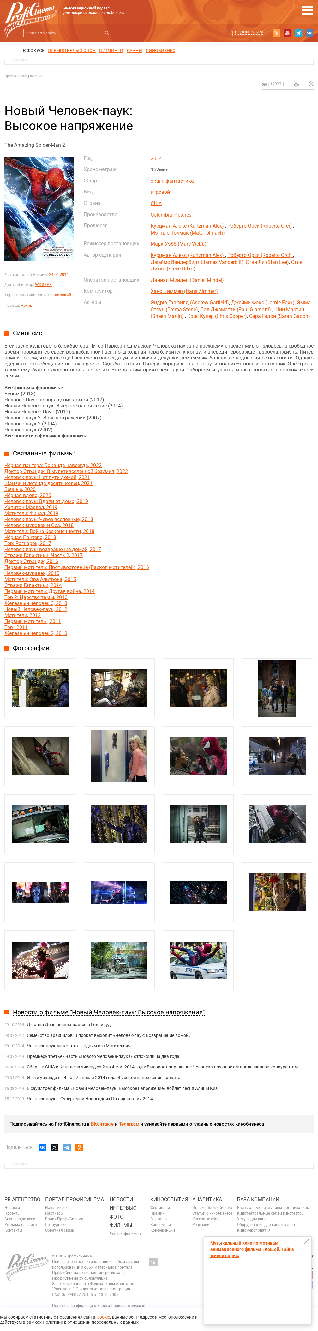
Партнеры (54, 1213)
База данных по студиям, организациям (273, 1207)
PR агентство (22, 1200)
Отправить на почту (311, 83)
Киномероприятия (254, 1230)
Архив (26, 305)
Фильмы (121, 1225)
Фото (116, 1217)
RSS (276, 33)
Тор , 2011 (16, 627)
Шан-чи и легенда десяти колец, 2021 (48, 483)
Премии (157, 1213)
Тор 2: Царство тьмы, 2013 (36, 597)
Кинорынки (160, 1224)
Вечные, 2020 (20, 489)
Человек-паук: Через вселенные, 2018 (48, 519)
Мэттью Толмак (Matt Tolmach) (188, 233)
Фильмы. (37, 76)
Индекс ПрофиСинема (212, 1207)
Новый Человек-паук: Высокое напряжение (55, 406)
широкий (62, 295)
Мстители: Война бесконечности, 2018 (49, 531)
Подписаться (249, 32)
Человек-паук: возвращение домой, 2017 (52, 549)
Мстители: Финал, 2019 (31, 513)
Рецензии (200, 1224)
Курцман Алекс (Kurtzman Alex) (188, 226)
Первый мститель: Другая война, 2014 (49, 591)
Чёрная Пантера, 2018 (30, 537)
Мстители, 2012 (22, 615)
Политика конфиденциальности (81, 1306)
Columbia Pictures (171, 215)
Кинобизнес (160, 50)
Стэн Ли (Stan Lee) (267, 262)
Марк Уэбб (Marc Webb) (179, 244)
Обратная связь (59, 1230)
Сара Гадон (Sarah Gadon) (279, 316)
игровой (160, 192)
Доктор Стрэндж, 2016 (31, 561)
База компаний (258, 1200)
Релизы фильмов (125, 1234)
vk (309, 33)
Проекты (12, 1213)
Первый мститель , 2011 (32, 621)
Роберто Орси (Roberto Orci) (260, 226)
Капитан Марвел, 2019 (30, 507)
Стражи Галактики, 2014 (33, 585)
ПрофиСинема (15, 76)
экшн (157, 181)
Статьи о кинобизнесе (212, 1213)
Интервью (123, 1208)
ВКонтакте (102, 1124)
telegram (298, 33)
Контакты (13, 1230)
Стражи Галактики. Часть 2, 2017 (43, 555)
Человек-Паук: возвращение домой (46, 400)
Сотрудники (56, 1224)
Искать (107, 33)
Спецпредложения (21, 1219)
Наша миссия (57, 1207)
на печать (296, 84)
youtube (287, 33)
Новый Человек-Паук (29, 412)
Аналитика (207, 1200)
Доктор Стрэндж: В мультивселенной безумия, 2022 (66, 471)
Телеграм (129, 1124)
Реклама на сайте (20, 1224)
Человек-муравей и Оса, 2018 (39, 525)
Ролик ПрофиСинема (64, 1219)
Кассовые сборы (207, 1219)
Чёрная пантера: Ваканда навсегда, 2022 (53, 465)
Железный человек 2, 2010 (35, 633)
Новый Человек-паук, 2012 (35, 609)
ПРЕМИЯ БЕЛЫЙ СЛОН (72, 50)
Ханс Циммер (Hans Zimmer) (184, 291)
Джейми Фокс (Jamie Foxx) (263, 303)
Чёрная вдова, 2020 (27, 495)
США (156, 203)
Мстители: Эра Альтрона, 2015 (40, 579)
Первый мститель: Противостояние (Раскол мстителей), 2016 (76, 567)
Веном (12, 394)
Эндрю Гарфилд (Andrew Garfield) (190, 303)
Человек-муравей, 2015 (31, 573)
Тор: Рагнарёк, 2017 (27, 543)
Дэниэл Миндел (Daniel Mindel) (187, 280)
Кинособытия (169, 1200)
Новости (12, 1207)
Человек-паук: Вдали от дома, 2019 (46, 501)
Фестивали (160, 1207)
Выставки (159, 1219)
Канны (134, 50)
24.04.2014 (59, 274)
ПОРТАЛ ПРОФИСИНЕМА (74, 1200)
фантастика (179, 181)
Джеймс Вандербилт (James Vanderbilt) (197, 262)
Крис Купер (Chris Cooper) (217, 316)
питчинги (111, 50)
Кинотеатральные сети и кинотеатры (270, 1213)
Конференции (162, 1230)
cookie (103, 1317)
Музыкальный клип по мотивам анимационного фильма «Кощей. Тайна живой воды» (252, 1249)
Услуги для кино (252, 1219)
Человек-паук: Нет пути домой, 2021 (47, 477)
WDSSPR (43, 284)
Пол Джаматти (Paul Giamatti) (236, 309)
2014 (156, 159)
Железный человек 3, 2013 (35, 603)
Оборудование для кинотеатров (266, 1224)
